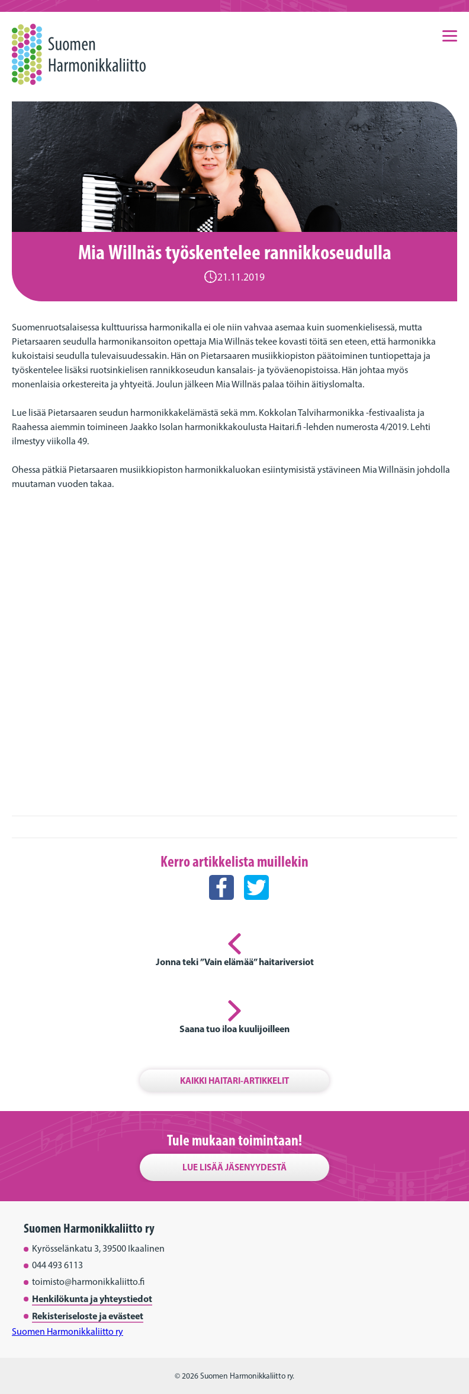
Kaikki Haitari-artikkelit (234, 1080)
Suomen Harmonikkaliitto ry (67, 1331)
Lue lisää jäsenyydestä (234, 1167)
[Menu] (449, 35)
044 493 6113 (57, 1265)
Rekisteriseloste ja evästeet (87, 1316)
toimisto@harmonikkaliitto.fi (88, 1281)
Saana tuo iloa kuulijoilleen (234, 1029)
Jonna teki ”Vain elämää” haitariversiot (235, 961)
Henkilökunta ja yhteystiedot (92, 1298)
